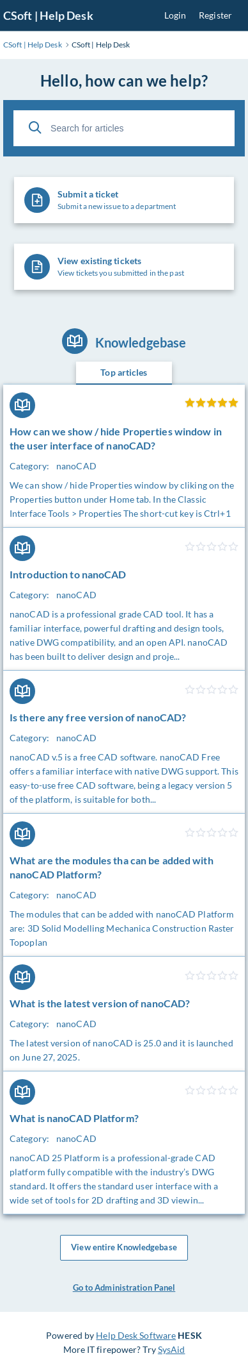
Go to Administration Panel (124, 1287)
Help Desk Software (136, 1335)
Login (175, 15)
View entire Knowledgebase (124, 1248)
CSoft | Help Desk (48, 15)
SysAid (171, 1349)
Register (215, 15)
